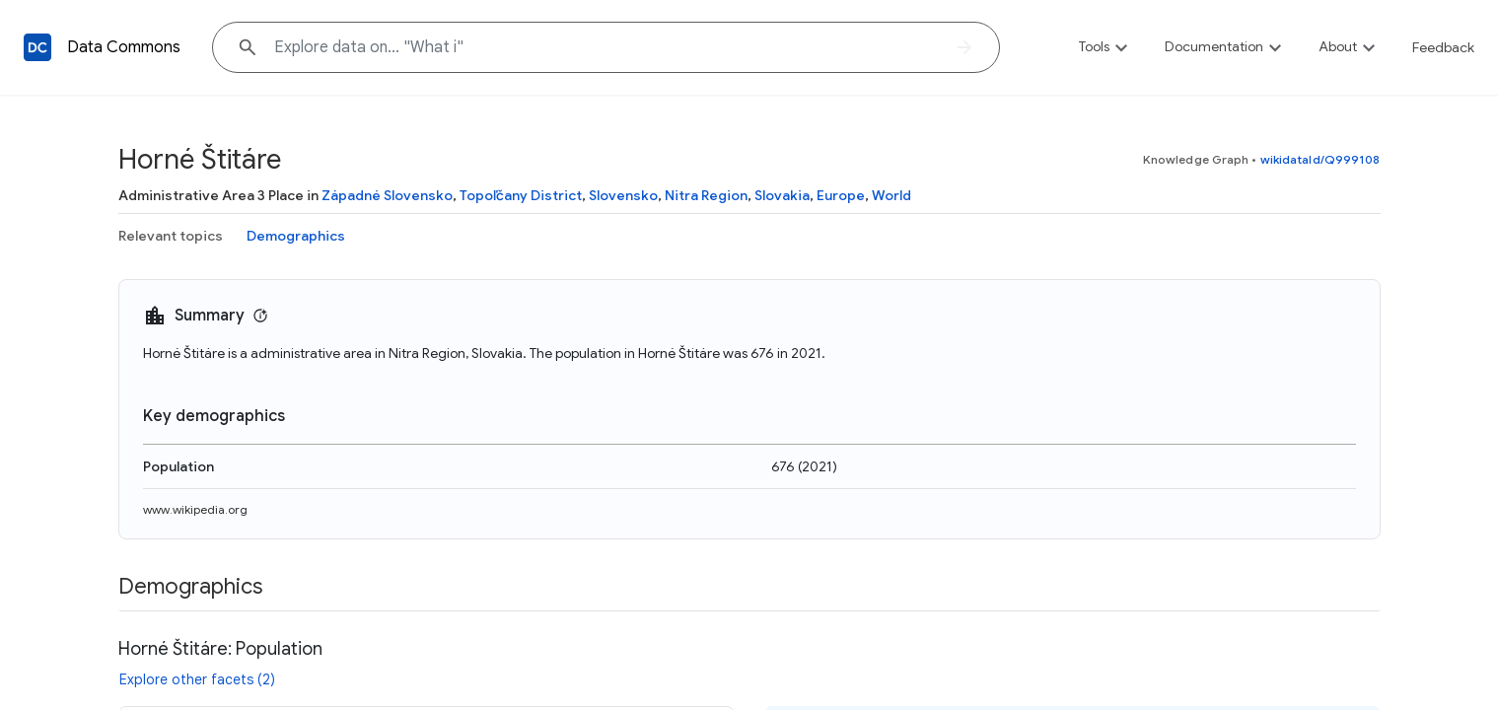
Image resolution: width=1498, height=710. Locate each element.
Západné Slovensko (387, 195)
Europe (841, 195)
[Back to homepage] (37, 47)
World (891, 195)
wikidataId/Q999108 (1320, 159)
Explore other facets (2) (197, 679)
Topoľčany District (521, 195)
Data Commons (123, 47)
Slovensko (623, 195)
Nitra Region (706, 195)
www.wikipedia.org (195, 509)
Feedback (1443, 47)
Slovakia (782, 195)
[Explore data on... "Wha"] (606, 47)
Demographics (296, 236)
